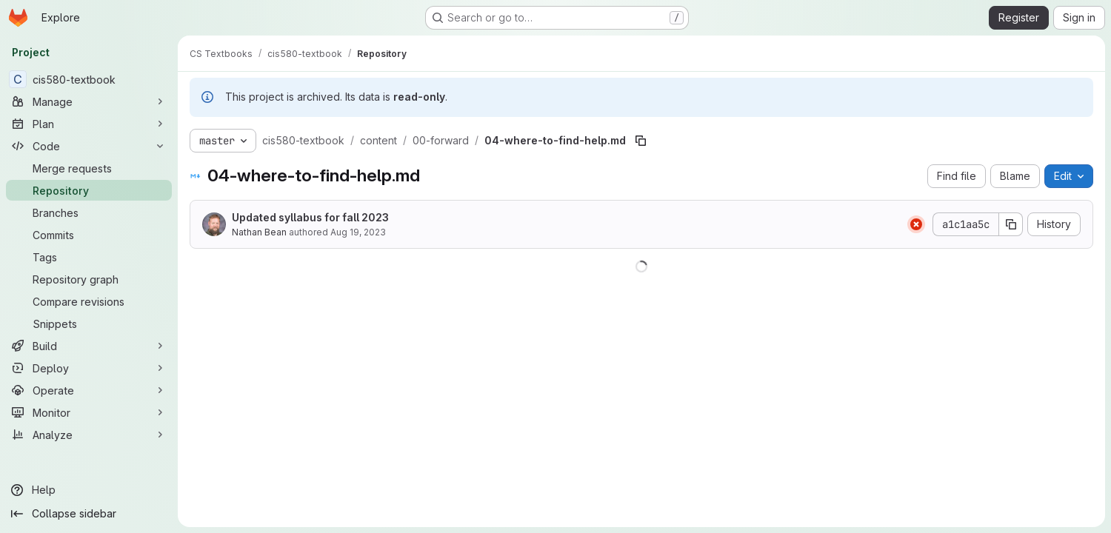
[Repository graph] (89, 279)
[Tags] (89, 257)
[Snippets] (89, 323)
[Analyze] (89, 434)
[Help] (89, 490)
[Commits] (89, 234)
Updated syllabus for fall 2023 (310, 217)
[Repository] (89, 190)
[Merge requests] (89, 168)
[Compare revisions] (89, 301)
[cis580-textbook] (89, 79)
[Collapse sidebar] (89, 513)
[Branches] (89, 212)
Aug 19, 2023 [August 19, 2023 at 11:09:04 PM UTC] (358, 232)
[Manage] (89, 101)
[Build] (89, 345)
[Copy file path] (641, 140)
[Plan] (89, 123)
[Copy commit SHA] (1011, 224)
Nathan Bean (259, 232)
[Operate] (89, 390)
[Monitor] (89, 412)
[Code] (89, 145)
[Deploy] (89, 368)
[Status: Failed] (916, 224)
